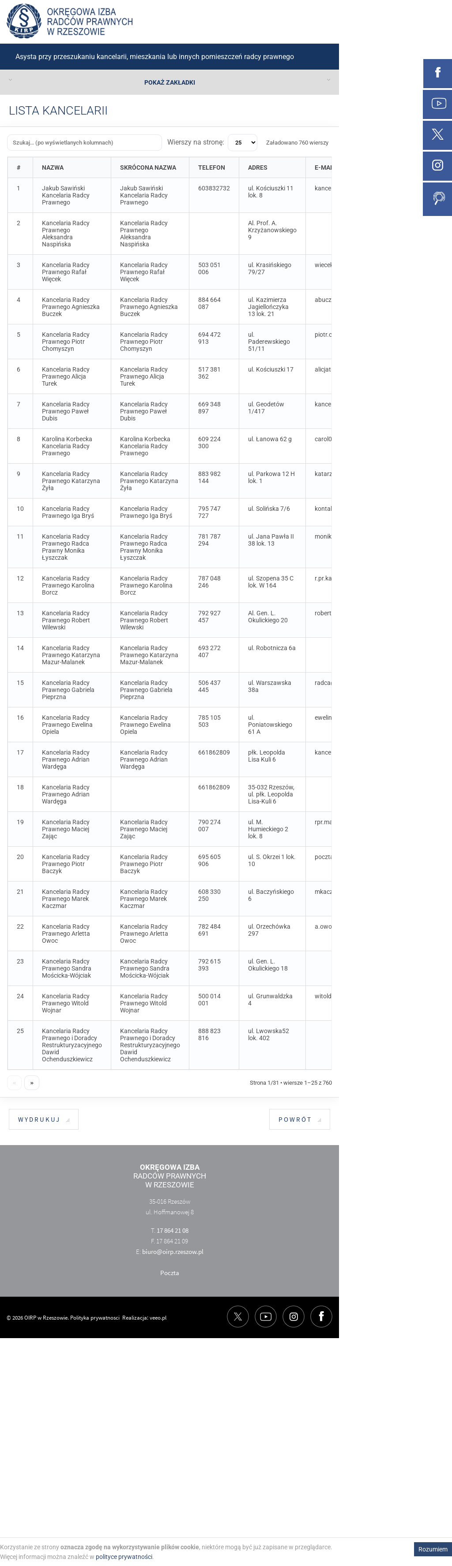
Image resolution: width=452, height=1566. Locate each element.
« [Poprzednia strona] (14, 1082)
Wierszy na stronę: (212, 142)
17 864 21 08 (172, 1230)
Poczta (169, 1272)
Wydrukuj (43, 1119)
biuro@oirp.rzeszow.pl (172, 1251)
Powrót (300, 1119)
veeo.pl (158, 1317)
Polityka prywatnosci (95, 1317)
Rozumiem (433, 1549)
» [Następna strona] (31, 1082)
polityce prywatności (124, 1556)
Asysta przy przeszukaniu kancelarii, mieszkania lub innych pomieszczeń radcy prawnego (154, 56)
